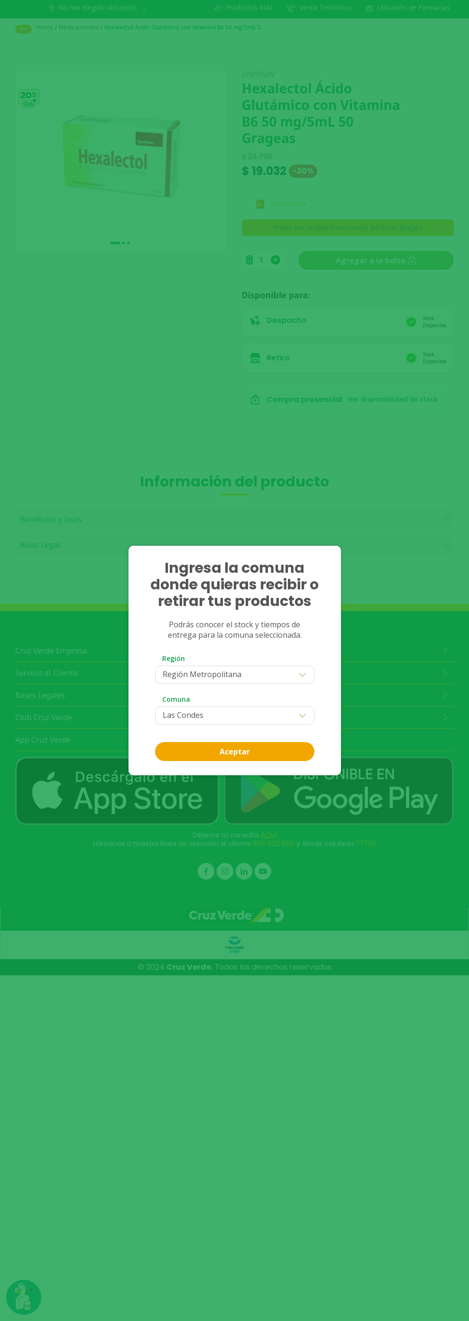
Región (173, 658)
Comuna (176, 699)
